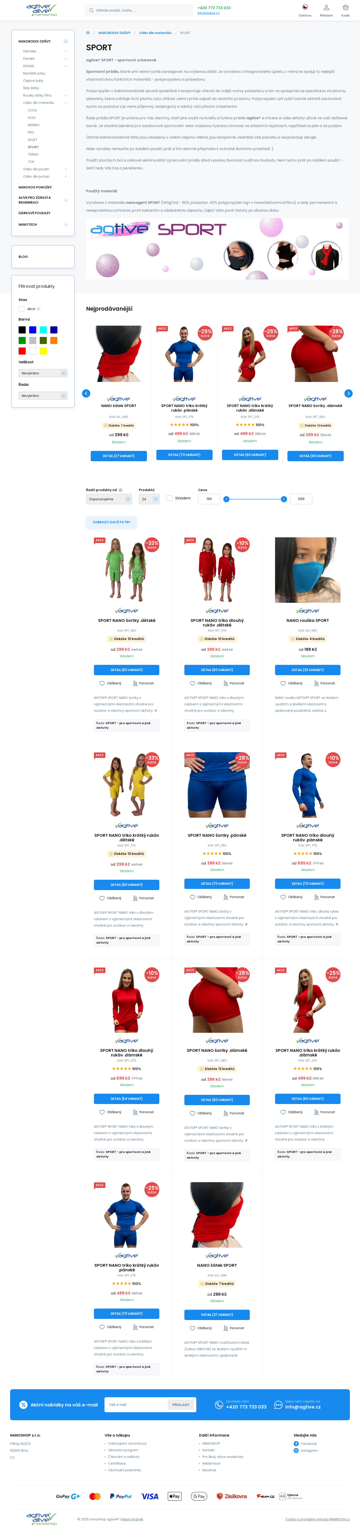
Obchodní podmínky (124, 1470)
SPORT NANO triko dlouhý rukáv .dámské (126, 1052)
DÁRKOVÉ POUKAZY (34, 213)
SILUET (32, 139)
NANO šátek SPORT (118, 405)
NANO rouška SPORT (308, 620)
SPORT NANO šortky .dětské (126, 620)
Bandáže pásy (34, 73)
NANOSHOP (211, 1443)
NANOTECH (28, 224)
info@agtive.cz (208, 13)
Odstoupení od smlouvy (127, 1443)
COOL (32, 110)
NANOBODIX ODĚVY (114, 33)
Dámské (29, 51)
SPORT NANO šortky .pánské (217, 835)
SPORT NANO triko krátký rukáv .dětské (126, 837)
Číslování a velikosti (123, 1456)
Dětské (28, 66)
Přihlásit (180, 1404)
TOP (31, 161)
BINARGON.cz (340, 1519)
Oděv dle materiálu (155, 33)
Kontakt (208, 1450)
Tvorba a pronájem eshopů (307, 1519)
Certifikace (117, 1463)
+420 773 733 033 (214, 8)
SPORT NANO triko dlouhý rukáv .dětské (217, 623)
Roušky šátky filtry (37, 95)
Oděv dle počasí (36, 176)
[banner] (41, 11)
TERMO (33, 154)
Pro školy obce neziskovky (222, 1456)
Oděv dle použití (36, 169)
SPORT (33, 147)
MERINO (33, 125)
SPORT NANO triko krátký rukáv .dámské (250, 408)
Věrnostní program (123, 1450)
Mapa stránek (132, 1519)
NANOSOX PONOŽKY (35, 187)
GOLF (32, 117)
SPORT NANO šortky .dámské (316, 405)
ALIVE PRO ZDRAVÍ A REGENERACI (35, 200)
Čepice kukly (33, 80)
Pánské (28, 58)
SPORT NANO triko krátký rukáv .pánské (184, 408)
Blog (23, 256)
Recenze (209, 1470)
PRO (31, 132)
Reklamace (211, 1463)
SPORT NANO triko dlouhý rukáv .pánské (307, 837)
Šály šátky (31, 88)
